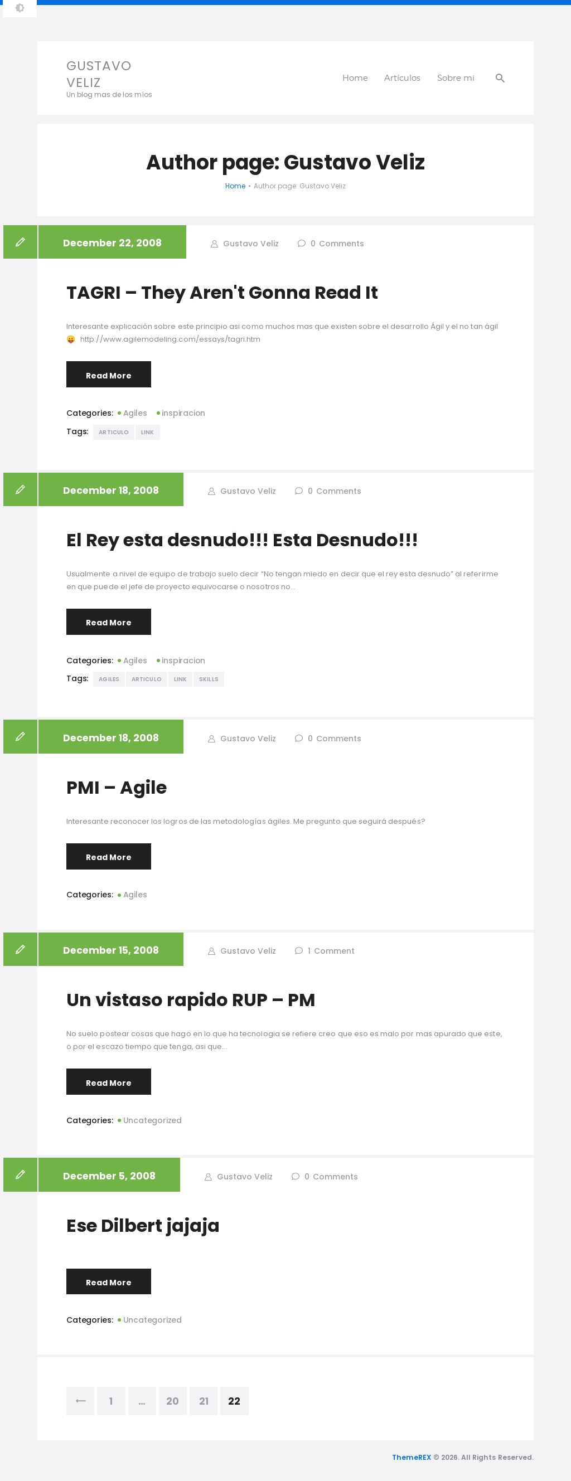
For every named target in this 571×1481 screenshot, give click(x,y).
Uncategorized (152, 1120)
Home (235, 186)
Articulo (114, 432)
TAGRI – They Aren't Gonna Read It (222, 292)
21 (208, 1397)
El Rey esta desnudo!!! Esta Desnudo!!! (242, 540)
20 (176, 1397)
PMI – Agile (116, 787)
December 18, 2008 (111, 490)
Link (147, 432)
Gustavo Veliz (250, 243)
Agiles (135, 413)
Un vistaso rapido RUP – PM (191, 1000)
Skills (209, 679)
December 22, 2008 (112, 243)
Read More (109, 375)
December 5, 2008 (109, 1176)
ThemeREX (411, 1457)
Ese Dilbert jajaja (143, 1225)
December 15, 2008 (111, 950)
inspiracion (183, 413)
